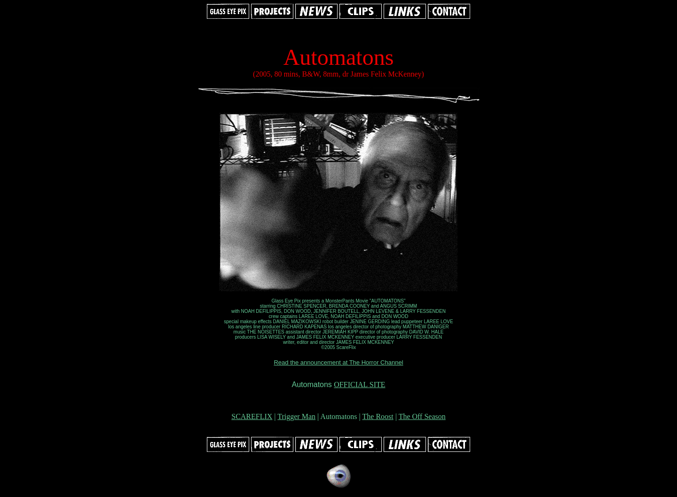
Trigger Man (296, 416)
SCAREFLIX (251, 416)
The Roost (378, 416)
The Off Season (422, 416)
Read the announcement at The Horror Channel (338, 362)
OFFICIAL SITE (359, 384)
